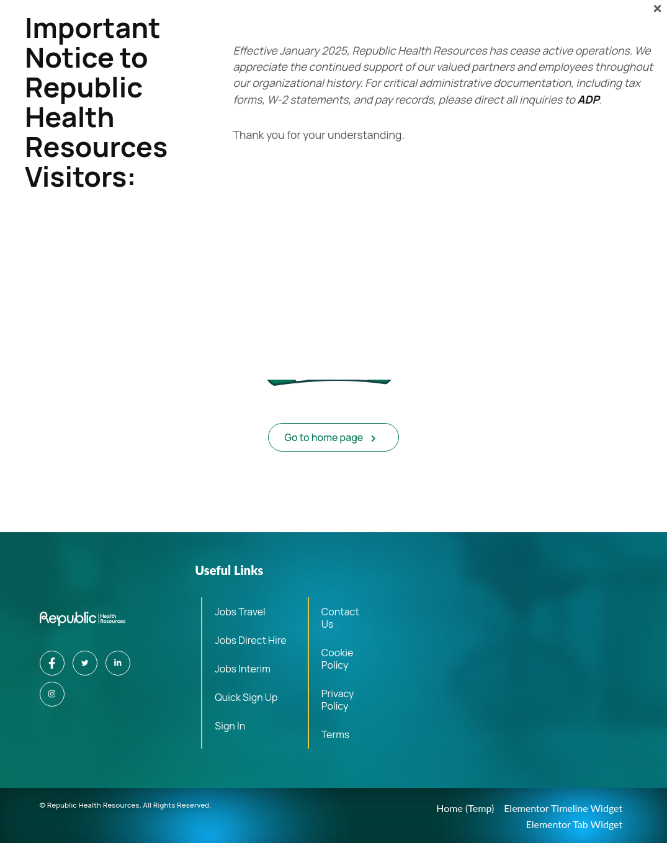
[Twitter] (85, 663)
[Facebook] (52, 663)
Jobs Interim (243, 669)
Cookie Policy (337, 659)
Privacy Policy (337, 700)
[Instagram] (52, 694)
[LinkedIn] (117, 663)
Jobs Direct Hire (250, 640)
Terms (335, 734)
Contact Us (340, 618)
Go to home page (331, 437)
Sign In (230, 726)
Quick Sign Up (246, 697)
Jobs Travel (240, 611)
